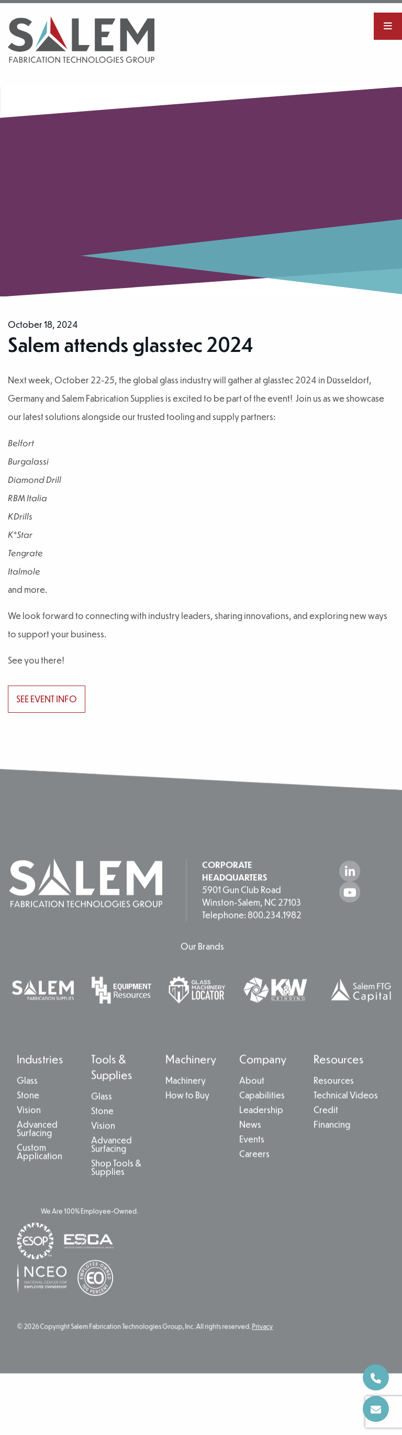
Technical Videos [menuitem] (346, 1119)
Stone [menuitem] (28, 1119)
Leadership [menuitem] (160, 74)
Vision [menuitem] (29, 1134)
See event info (46, 698)
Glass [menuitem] (27, 1105)
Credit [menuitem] (326, 1134)
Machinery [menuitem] (190, 1082)
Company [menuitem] (37, 74)
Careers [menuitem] (254, 1178)
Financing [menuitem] (332, 1149)
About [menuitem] (251, 1105)
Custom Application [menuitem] (39, 1176)
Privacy (262, 1350)
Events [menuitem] (251, 1163)
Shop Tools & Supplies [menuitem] (116, 1192)
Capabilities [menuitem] (101, 74)
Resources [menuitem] (339, 1082)
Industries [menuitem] (40, 1082)
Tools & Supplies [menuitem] (111, 1090)
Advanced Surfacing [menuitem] (37, 1153)
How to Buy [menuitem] (187, 1119)
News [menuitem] (250, 1149)
